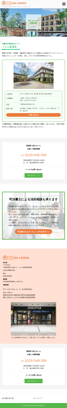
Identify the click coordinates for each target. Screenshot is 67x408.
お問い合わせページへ (33, 175)
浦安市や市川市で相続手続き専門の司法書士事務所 (19, 295)
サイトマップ (38, 398)
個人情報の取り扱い (8, 398)
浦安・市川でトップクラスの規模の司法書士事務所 (19, 297)
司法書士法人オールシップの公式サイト (33, 232)
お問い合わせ (33, 115)
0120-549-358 (7, 276)
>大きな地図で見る (9, 270)
